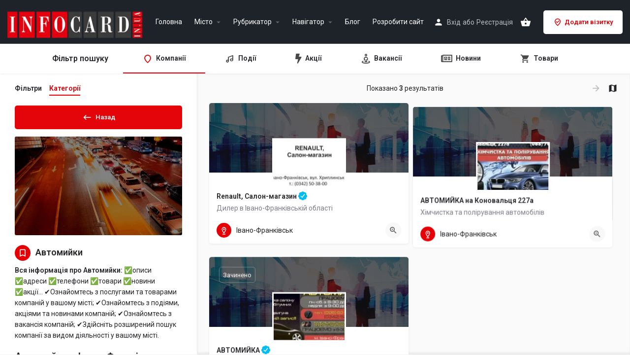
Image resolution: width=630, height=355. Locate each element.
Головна (169, 22)
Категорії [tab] (64, 88)
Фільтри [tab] (28, 88)
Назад (98, 115)
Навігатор (308, 22)
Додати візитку (583, 22)
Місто (203, 22)
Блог (352, 22)
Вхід (454, 22)
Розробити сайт (398, 22)
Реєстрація (494, 22)
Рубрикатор (252, 22)
